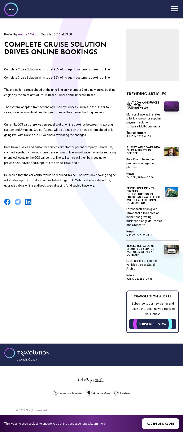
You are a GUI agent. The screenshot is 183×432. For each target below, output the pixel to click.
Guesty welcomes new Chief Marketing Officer (143, 151)
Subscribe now (152, 324)
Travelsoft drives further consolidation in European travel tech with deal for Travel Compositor (143, 196)
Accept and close (160, 424)
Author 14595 (27, 34)
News (130, 174)
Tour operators (136, 133)
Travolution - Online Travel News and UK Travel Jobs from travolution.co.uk (26, 353)
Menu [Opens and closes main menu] (174, 9)
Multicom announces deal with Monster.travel (142, 106)
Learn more (98, 423)
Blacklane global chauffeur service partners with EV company (140, 250)
